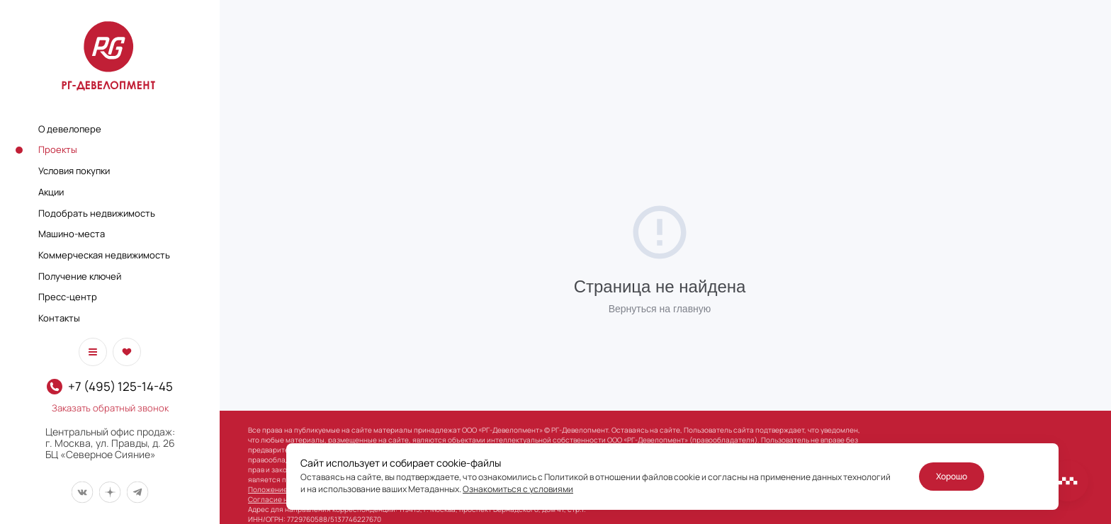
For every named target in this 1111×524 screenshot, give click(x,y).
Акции (51, 192)
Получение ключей (79, 276)
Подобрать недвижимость (96, 213)
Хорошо (951, 476)
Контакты (59, 318)
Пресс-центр (67, 296)
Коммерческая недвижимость (104, 255)
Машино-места (71, 233)
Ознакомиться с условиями (518, 489)
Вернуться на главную (660, 308)
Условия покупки (74, 170)
